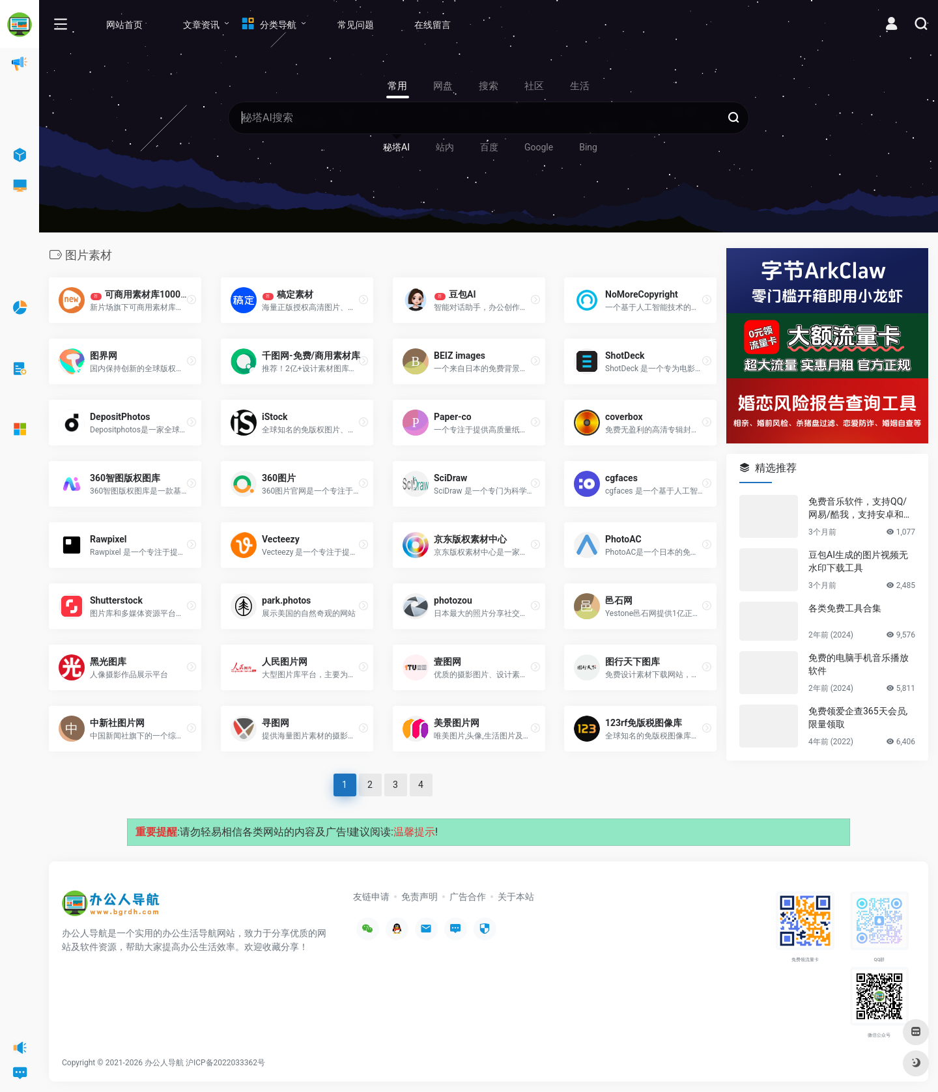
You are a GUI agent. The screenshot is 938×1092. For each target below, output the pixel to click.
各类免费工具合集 (844, 608)
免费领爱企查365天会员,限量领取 (857, 717)
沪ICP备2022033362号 (225, 1062)
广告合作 (467, 896)
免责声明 (419, 896)
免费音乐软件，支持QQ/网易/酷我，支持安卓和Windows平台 (861, 508)
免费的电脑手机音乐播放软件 (858, 664)
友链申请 (371, 896)
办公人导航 (164, 1062)
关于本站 (516, 896)
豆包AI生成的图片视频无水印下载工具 (858, 561)
